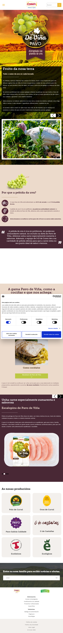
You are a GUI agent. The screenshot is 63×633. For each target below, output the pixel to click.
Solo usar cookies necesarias (11, 334)
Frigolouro (31, 614)
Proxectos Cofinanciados (31, 604)
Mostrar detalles (53, 328)
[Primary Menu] (3, 5)
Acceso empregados (31, 599)
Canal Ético (31, 606)
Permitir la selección (31, 334)
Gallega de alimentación (31, 611)
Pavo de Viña (31, 376)
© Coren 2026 (31, 630)
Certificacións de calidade (31, 601)
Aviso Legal (31, 627)
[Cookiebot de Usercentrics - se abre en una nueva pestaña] (54, 296)
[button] (53, 115)
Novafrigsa (31, 616)
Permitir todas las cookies (51, 334)
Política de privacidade (31, 624)
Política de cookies (31, 622)
